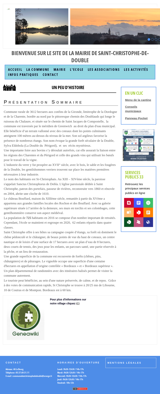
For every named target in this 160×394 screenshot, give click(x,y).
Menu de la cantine (138, 100)
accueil (15, 69)
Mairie (60, 69)
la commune (37, 69)
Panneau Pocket (136, 118)
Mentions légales (125, 363)
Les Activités (136, 69)
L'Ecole (77, 69)
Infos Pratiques (23, 74)
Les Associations (104, 69)
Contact (50, 74)
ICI (78, 303)
